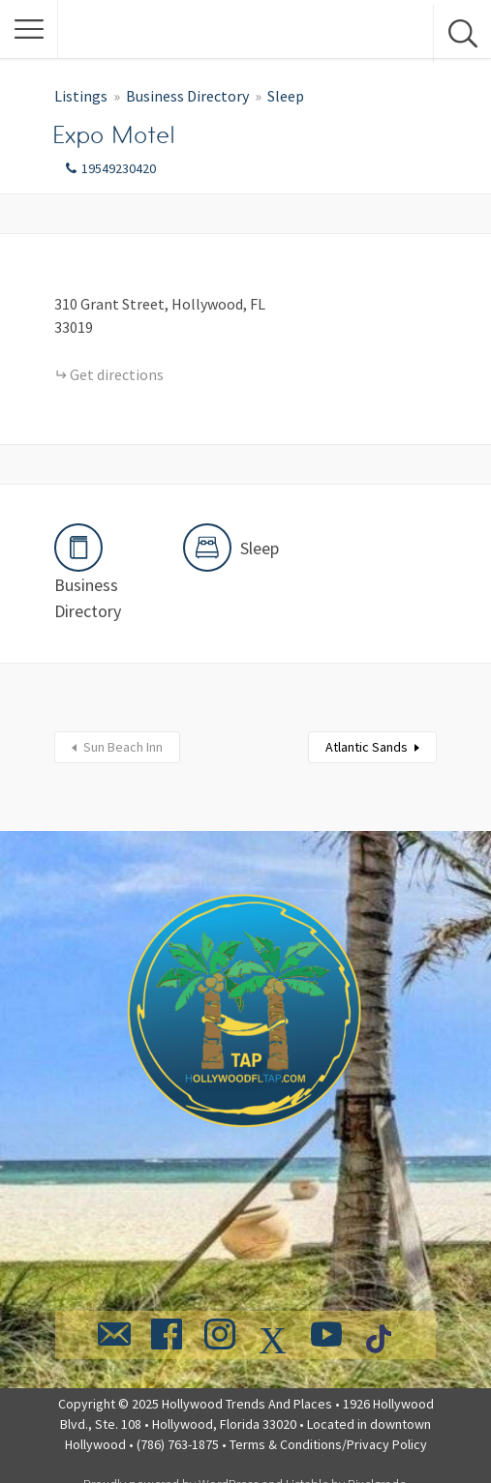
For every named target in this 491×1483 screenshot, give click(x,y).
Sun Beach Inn (123, 747)
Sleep (285, 95)
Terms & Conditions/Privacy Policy (328, 1444)
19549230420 (118, 168)
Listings (80, 95)
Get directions (117, 374)
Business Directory (187, 95)
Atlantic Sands (366, 747)
